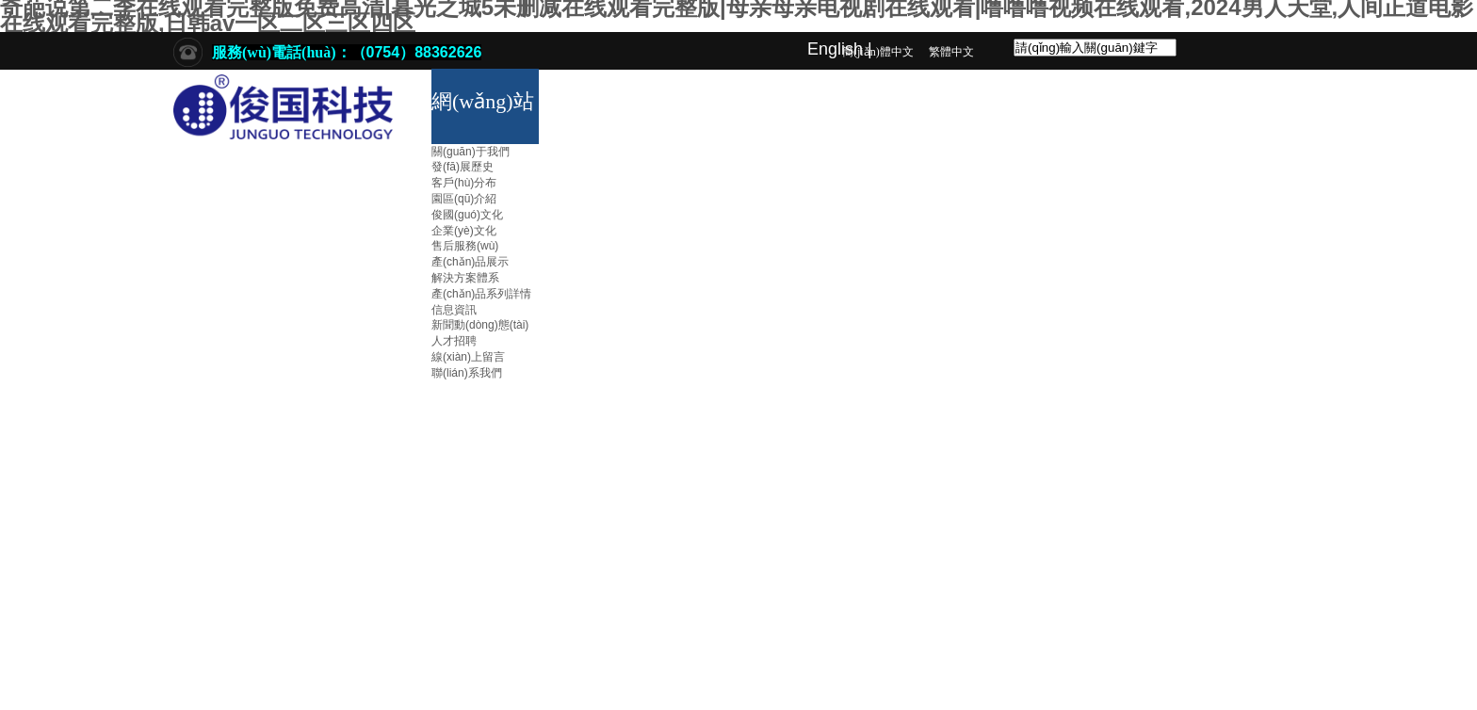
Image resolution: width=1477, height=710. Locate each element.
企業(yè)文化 (463, 230)
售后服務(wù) (464, 245)
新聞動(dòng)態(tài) (479, 324)
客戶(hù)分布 (463, 182)
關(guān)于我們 (470, 151)
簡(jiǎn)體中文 (878, 51)
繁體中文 (951, 51)
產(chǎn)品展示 (470, 261)
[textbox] (1095, 47)
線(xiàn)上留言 (468, 356)
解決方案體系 (465, 277)
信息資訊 (454, 309)
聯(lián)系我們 (466, 372)
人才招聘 (454, 340)
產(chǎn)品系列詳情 (481, 293)
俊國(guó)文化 (467, 214)
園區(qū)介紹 (463, 198)
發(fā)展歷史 (462, 166)
